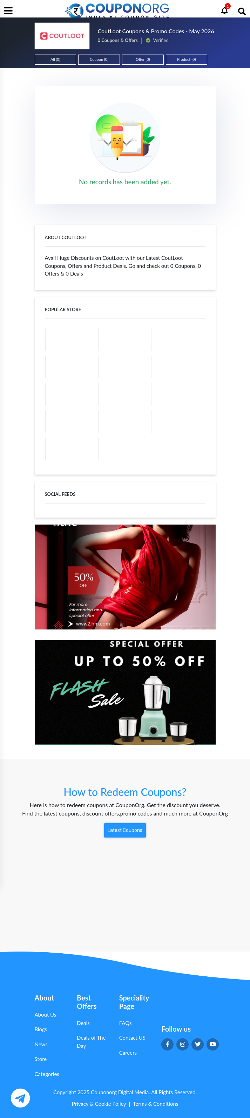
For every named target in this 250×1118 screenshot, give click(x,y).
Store (41, 1059)
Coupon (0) (99, 59)
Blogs (41, 1029)
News (41, 1044)
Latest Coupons (125, 830)
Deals (83, 1023)
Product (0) (186, 59)
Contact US (132, 1037)
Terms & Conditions (155, 1104)
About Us (45, 1014)
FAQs (125, 1023)
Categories (47, 1074)
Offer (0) (143, 59)
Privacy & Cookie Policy (99, 1104)
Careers (128, 1052)
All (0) (55, 59)
